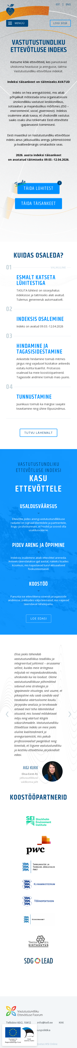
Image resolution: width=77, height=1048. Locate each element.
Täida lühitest (38, 188)
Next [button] (70, 714)
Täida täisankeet (38, 203)
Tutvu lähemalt (38, 433)
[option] (38, 714)
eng (68, 4)
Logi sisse (60, 23)
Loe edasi (38, 618)
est (58, 4)
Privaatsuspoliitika (38, 1030)
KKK (61, 1022)
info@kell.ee (45, 1022)
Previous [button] (7, 714)
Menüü (20, 23)
